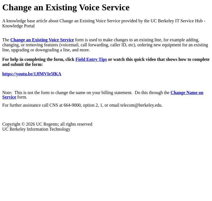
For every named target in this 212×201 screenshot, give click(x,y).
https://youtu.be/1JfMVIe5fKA (31, 73)
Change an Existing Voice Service (42, 39)
